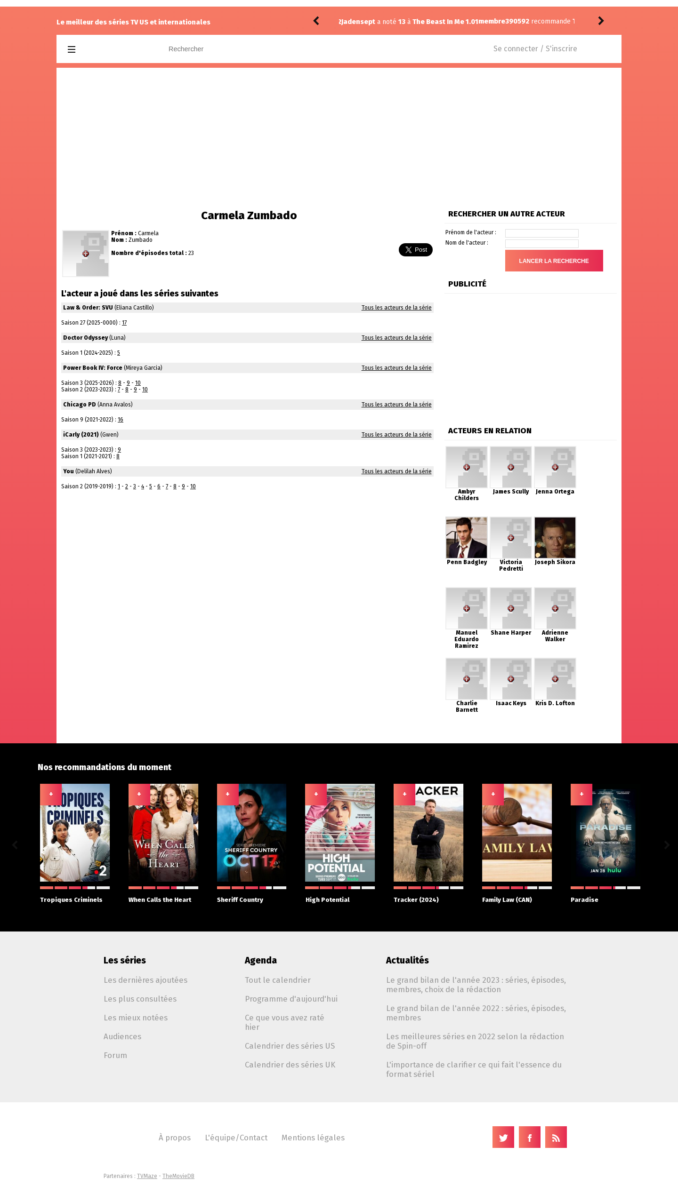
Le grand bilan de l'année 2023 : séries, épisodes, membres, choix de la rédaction (476, 984)
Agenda (261, 960)
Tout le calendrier (278, 980)
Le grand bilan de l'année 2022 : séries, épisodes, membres (476, 1012)
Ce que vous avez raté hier (284, 1022)
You (68, 471)
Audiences (122, 1036)
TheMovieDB (178, 1176)
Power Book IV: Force (92, 368)
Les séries (125, 960)
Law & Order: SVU (88, 307)
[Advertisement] (339, 138)
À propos (175, 1137)
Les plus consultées (140, 998)
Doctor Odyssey (85, 337)
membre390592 (366, 21)
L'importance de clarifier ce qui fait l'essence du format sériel (474, 1069)
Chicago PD (79, 404)
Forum (115, 1055)
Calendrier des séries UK (290, 1064)
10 (138, 383)
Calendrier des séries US (290, 1046)
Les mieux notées (136, 1017)
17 (124, 322)
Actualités (407, 960)
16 (120, 419)
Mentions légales (313, 1137)
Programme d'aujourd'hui (291, 998)
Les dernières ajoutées (145, 980)
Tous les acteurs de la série (397, 307)
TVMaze (147, 1176)
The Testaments (462, 21)
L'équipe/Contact (236, 1137)
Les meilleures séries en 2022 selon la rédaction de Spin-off (475, 1041)
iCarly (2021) (81, 434)
